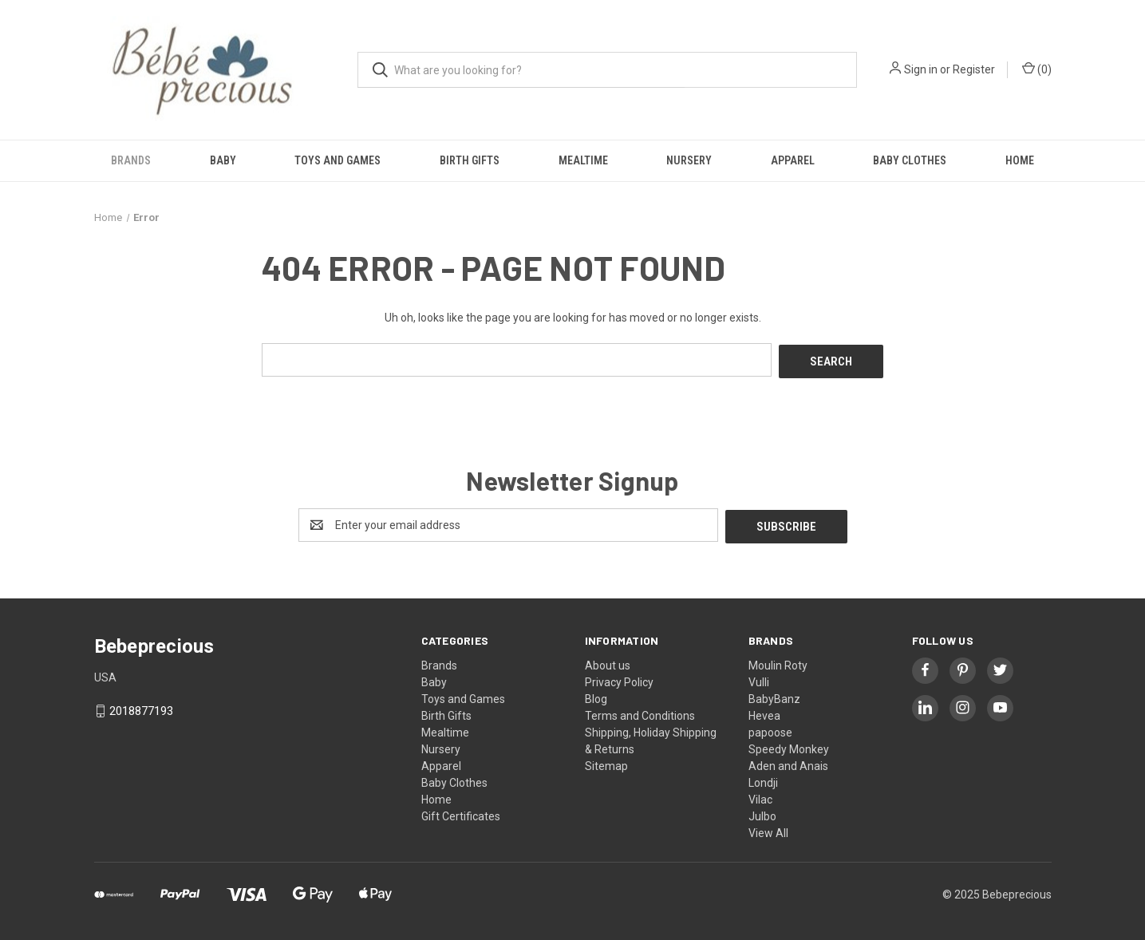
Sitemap (606, 762)
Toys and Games (337, 160)
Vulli (758, 678)
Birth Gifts (469, 160)
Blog (596, 695)
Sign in (921, 69)
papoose (770, 728)
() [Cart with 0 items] (1037, 68)
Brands (131, 160)
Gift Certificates (460, 812)
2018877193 (141, 708)
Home (1019, 160)
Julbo (762, 812)
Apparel (793, 160)
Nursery (689, 160)
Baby (223, 160)
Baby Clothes (909, 160)
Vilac (760, 795)
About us (607, 661)
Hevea (764, 711)
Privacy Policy (619, 678)
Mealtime (583, 160)
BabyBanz (774, 695)
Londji (763, 778)
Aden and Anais (788, 762)
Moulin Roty (777, 661)
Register (974, 69)
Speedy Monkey (788, 745)
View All (768, 829)
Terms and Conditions (640, 711)
